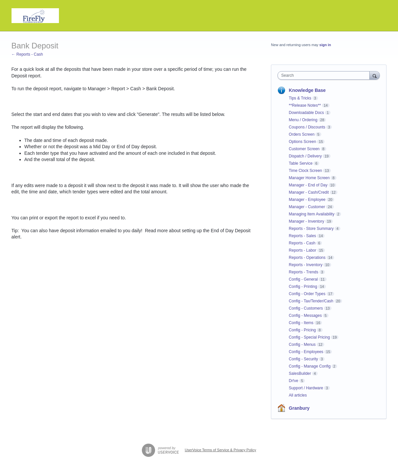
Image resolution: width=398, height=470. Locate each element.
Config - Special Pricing (309, 337)
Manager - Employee (307, 199)
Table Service (300, 163)
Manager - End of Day (308, 185)
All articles (298, 395)
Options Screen (302, 141)
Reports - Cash (302, 243)
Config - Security (303, 359)
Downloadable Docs (306, 112)
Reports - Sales (302, 236)
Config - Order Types (307, 293)
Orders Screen (301, 134)
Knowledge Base (307, 90)
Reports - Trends (303, 272)
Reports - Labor (302, 250)
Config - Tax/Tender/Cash (311, 301)
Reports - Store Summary (311, 228)
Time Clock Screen (305, 170)
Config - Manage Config (310, 366)
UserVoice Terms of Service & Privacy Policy (220, 450)
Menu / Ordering (303, 120)
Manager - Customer (307, 207)
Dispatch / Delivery (305, 156)
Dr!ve (293, 380)
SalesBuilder (300, 373)
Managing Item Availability (311, 214)
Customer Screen (304, 149)
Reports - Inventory (305, 265)
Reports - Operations (307, 257)
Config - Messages (305, 315)
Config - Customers (306, 308)
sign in (325, 45)
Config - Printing (303, 286)
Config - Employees (306, 351)
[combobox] (325, 75)
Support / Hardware (306, 388)
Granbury (299, 408)
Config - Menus (302, 344)
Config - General (303, 279)
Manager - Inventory (306, 221)
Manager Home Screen (309, 178)
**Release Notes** (305, 105)
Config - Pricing (302, 330)
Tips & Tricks (300, 98)
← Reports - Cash (27, 54)
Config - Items (301, 322)
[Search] (374, 75)
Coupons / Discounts (307, 127)
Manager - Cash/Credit (309, 192)
